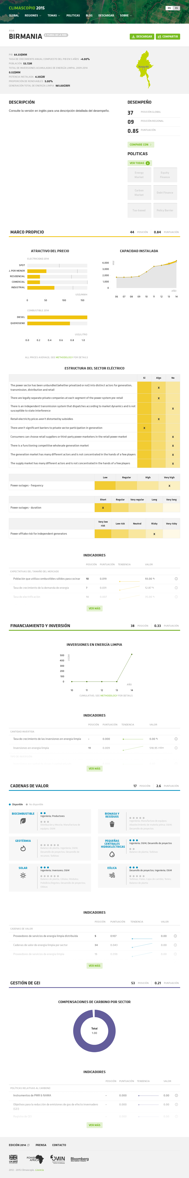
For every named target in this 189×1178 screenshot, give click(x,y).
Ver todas (140, 163)
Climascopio (27, 8)
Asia (11, 30)
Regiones (31, 15)
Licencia (39, 1170)
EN (169, 8)
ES (176, 8)
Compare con (139, 144)
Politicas (73, 15)
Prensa (41, 1145)
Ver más (94, 608)
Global (14, 15)
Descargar (106, 15)
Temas (52, 15)
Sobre (124, 15)
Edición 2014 (17, 1145)
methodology (64, 357)
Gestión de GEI (25, 983)
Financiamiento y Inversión (40, 626)
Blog (89, 15)
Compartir (170, 36)
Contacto (59, 1145)
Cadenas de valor (29, 786)
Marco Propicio (27, 232)
